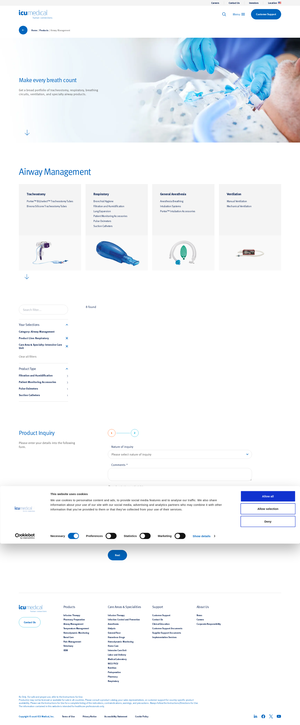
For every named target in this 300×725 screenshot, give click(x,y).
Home (34, 30)
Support (157, 606)
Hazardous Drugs (116, 637)
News (199, 615)
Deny (268, 702)
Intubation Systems (170, 206)
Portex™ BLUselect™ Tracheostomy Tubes (50, 201)
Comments (119, 464)
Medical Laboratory (117, 659)
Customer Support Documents (167, 628)
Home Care (113, 646)
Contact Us (234, 2)
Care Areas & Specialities (124, 606)
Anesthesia (113, 624)
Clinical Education (161, 624)
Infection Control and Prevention (124, 619)
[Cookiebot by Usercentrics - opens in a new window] (25, 717)
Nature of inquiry (122, 446)
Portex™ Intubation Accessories (177, 211)
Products (43, 30)
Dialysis (112, 628)
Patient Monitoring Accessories (110, 216)
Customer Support (161, 615)
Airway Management (73, 624)
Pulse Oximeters (102, 221)
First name (119, 493)
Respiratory (101, 194)
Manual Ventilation (237, 201)
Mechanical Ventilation (239, 206)
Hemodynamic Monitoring (76, 632)
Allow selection (267, 690)
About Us (203, 606)
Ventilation (234, 194)
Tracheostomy (36, 194)
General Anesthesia (173, 194)
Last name (119, 512)
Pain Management (72, 641)
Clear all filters (28, 356)
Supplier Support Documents (166, 632)
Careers (215, 2)
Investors (253, 2)
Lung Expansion (102, 211)
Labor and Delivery (117, 654)
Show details (202, 717)
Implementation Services (164, 637)
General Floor (114, 632)
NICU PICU (113, 663)
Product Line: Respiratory (34, 338)
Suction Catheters (103, 226)
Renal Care (68, 637)
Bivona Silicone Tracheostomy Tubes (47, 206)
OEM (65, 650)
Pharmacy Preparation (74, 619)
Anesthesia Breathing (171, 201)
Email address (121, 530)
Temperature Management (76, 628)
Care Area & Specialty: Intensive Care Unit (40, 346)
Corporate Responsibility (209, 624)
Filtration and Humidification (108, 206)
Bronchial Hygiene (103, 201)
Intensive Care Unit (117, 650)
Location (274, 2)
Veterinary (68, 646)
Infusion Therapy (71, 615)
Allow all (268, 677)
